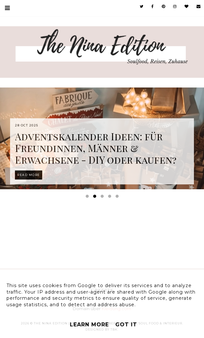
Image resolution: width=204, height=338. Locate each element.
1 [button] (88, 197)
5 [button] (118, 197)
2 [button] (96, 197)
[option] (102, 138)
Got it (126, 324)
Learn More (89, 324)
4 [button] (111, 197)
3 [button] (103, 197)
